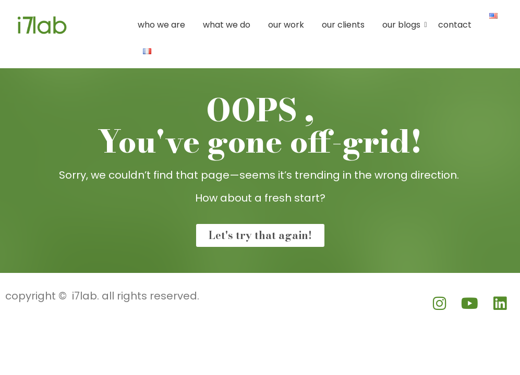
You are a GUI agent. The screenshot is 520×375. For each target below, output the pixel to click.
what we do (226, 25)
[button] (39, 22)
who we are (161, 25)
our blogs (403, 25)
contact (454, 25)
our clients (343, 25)
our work (286, 25)
